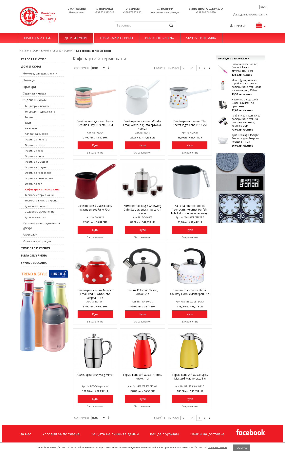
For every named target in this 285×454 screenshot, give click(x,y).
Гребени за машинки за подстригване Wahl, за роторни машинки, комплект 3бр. (246, 120)
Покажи (173, 68)
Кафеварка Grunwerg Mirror (95, 375)
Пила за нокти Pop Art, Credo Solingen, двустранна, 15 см (245, 67)
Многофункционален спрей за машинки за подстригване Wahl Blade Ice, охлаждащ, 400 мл (246, 85)
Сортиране (81, 68)
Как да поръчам (164, 434)
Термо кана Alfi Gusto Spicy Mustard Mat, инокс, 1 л (190, 376)
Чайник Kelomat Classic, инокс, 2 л (142, 292)
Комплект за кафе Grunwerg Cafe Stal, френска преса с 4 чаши (142, 209)
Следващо (209, 68)
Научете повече (217, 447)
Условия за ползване (61, 434)
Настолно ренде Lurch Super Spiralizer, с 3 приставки (245, 103)
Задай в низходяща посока (109, 68)
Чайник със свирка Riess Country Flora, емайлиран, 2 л (189, 292)
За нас (25, 434)
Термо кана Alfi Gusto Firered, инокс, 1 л (142, 376)
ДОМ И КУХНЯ (76, 38)
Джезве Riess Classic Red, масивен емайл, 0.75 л (95, 207)
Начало (24, 50)
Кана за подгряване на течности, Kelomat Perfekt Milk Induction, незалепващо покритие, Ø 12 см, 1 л (190, 210)
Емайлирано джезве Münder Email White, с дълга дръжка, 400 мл (142, 125)
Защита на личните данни (115, 434)
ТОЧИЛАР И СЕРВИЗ (116, 38)
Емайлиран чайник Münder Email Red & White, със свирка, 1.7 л (95, 293)
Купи (95, 145)
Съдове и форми (62, 50)
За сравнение (95, 152)
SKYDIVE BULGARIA (201, 38)
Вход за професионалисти (250, 14)
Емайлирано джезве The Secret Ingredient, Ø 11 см (190, 123)
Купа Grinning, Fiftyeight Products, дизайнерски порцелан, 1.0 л (245, 138)
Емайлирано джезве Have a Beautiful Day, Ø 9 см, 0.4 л (95, 123)
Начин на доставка (207, 434)
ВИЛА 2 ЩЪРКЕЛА (159, 38)
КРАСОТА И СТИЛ (38, 38)
